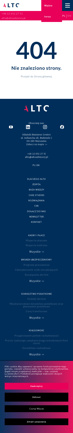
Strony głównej (43, 76)
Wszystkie (35, 251)
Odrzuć (36, 397)
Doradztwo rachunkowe (37, 348)
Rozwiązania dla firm (36, 274)
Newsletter (36, 216)
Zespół (36, 184)
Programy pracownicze (36, 264)
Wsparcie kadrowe (37, 245)
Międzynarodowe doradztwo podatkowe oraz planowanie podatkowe (36, 305)
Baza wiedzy (36, 189)
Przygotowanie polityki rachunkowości (36, 335)
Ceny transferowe (36, 311)
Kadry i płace (36, 235)
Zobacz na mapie (35, 144)
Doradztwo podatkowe (36, 294)
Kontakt (36, 222)
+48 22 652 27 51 (12, 13)
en (69, 15)
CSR (36, 206)
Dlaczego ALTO (36, 179)
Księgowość (36, 330)
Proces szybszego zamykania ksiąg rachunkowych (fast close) (36, 342)
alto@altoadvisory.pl (13, 18)
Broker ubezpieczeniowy (36, 259)
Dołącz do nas (36, 211)
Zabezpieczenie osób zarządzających (36, 269)
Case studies (36, 195)
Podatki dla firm (36, 298)
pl (63, 15)
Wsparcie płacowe (36, 240)
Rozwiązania (36, 200)
